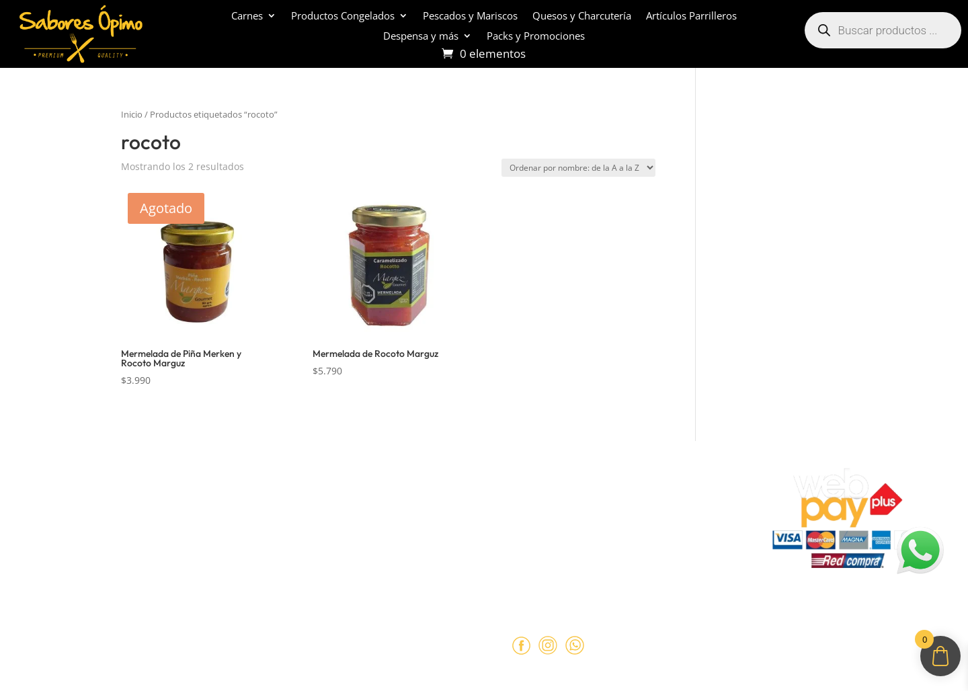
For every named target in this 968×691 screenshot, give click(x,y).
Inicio (132, 114)
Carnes (247, 16)
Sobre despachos (63, 542)
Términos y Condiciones (322, 516)
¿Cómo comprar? (63, 516)
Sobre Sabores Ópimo (75, 490)
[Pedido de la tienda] (578, 168)
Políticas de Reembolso (320, 490)
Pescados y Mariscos (470, 16)
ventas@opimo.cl (576, 510)
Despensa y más (420, 36)
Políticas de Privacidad (318, 542)
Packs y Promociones (536, 36)
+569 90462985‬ (599, 535)
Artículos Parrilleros (691, 16)
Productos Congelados (343, 16)
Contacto (44, 568)
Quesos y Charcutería (581, 16)
